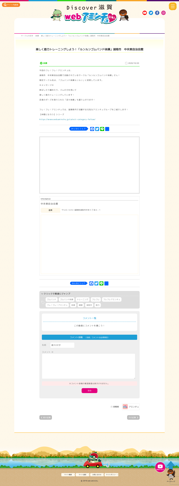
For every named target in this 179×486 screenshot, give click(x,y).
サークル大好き (27, 36)
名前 (44, 345)
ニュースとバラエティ (152, 28)
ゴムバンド (51, 299)
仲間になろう (77, 28)
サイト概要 (68, 475)
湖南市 (89, 305)
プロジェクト (127, 28)
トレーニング (82, 299)
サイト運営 (82, 475)
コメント (48, 352)
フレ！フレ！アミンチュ (57, 305)
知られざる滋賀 (27, 28)
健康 (81, 305)
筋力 (98, 305)
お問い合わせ (96, 475)
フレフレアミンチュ (111, 299)
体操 (37, 36)
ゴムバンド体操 (66, 299)
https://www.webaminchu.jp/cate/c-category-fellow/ (67, 119)
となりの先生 (52, 28)
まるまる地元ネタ (102, 28)
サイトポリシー (111, 475)
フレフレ (96, 299)
